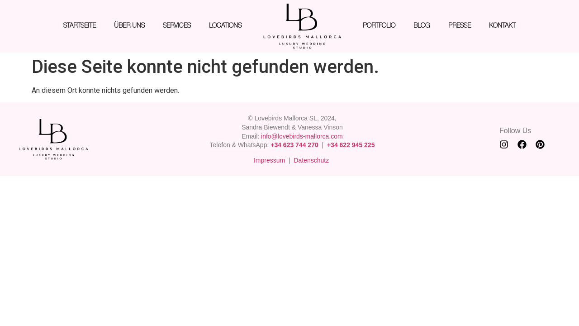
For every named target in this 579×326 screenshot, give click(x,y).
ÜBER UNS (129, 26)
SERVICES (177, 26)
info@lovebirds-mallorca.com (302, 136)
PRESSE (459, 26)
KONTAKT (502, 26)
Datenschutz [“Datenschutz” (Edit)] (311, 160)
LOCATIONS (225, 26)
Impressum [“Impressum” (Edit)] (269, 160)
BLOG (421, 26)
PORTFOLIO (379, 26)
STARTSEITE (79, 26)
